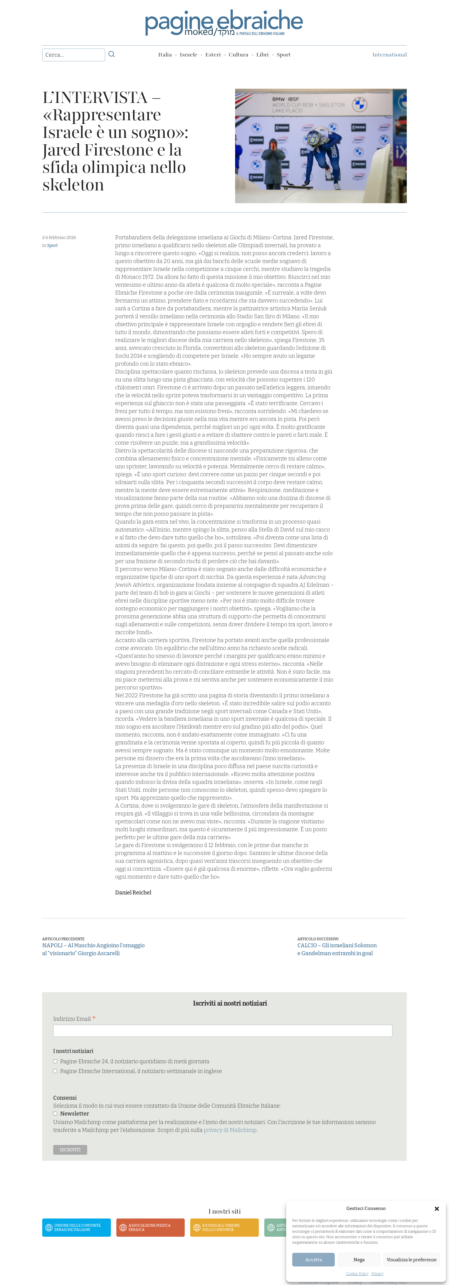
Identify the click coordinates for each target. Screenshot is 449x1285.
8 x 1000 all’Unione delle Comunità (221, 1227)
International (389, 55)
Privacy (377, 1274)
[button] (437, 1209)
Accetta (313, 1260)
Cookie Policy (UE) (389, 1282)
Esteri (213, 55)
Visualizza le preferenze (412, 1260)
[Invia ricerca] (111, 55)
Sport (284, 55)
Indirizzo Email (74, 1019)
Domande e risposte (319, 1282)
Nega (359, 1260)
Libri (262, 55)
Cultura (238, 55)
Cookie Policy (357, 1274)
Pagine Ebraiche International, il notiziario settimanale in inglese (141, 1071)
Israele (188, 55)
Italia (165, 55)
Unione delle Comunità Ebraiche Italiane (77, 1227)
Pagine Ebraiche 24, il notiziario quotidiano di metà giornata (134, 1061)
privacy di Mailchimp (230, 1130)
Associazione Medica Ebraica (150, 1227)
